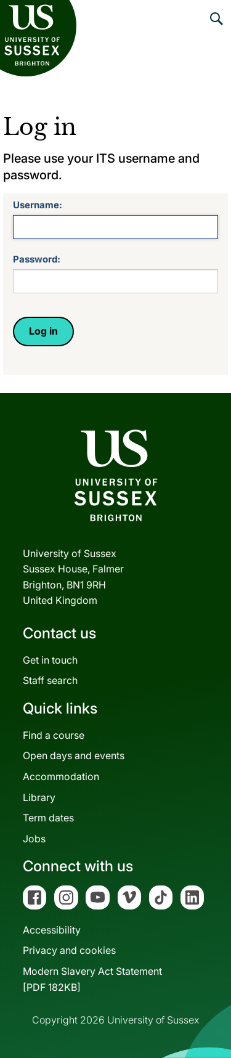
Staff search (50, 680)
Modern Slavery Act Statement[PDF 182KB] (92, 979)
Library (39, 797)
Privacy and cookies (69, 950)
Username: (37, 205)
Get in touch (50, 660)
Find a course (53, 735)
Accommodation (61, 776)
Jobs (34, 838)
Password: (36, 259)
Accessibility (52, 930)
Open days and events (73, 755)
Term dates (48, 818)
